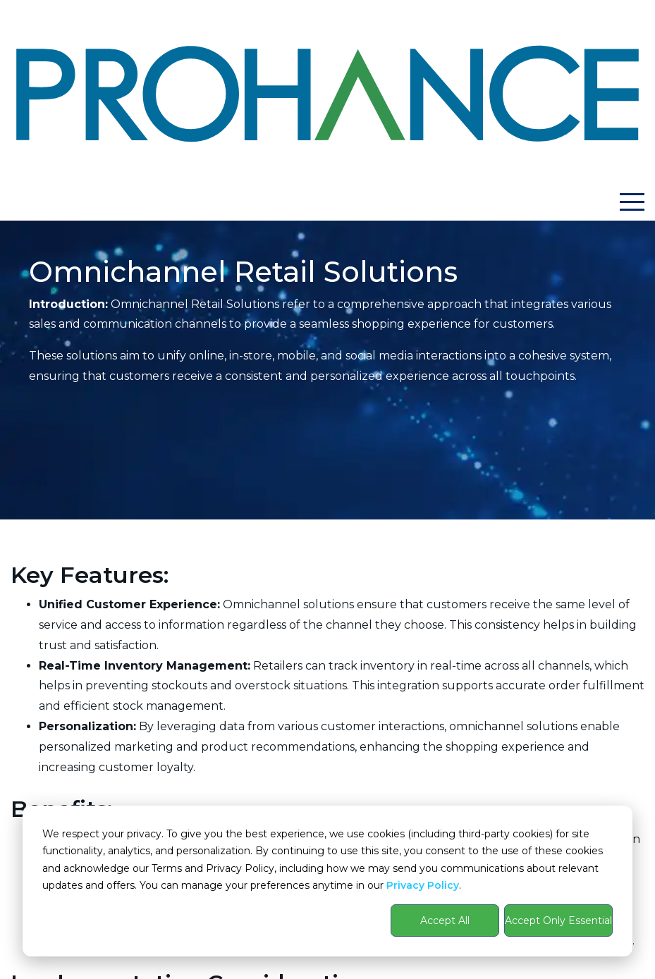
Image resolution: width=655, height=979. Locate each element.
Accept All (445, 920)
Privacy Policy (422, 885)
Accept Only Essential (558, 920)
